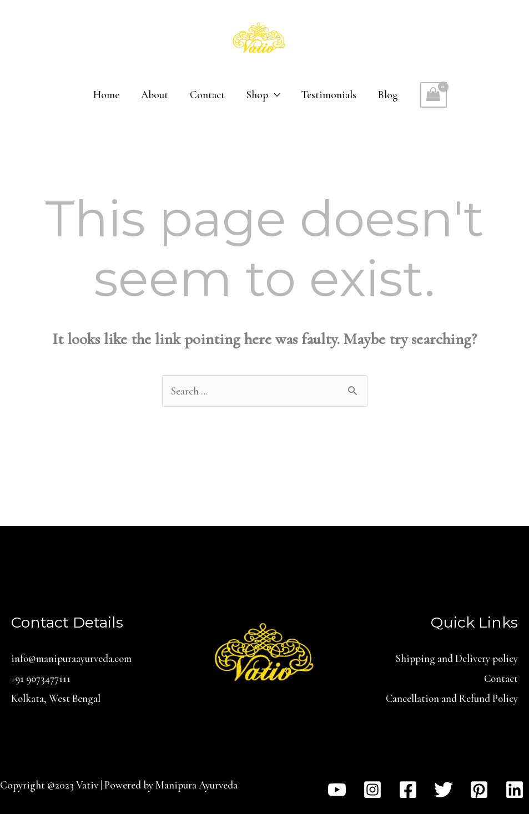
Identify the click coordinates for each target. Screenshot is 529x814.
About (155, 94)
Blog (386, 94)
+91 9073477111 (41, 677)
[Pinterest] (479, 788)
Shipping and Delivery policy (456, 658)
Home (107, 94)
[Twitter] (443, 788)
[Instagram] (372, 788)
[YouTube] (337, 788)
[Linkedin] (514, 788)
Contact (207, 94)
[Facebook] (408, 788)
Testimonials (327, 94)
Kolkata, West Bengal (56, 697)
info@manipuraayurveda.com (72, 658)
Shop (257, 94)
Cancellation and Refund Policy (451, 697)
